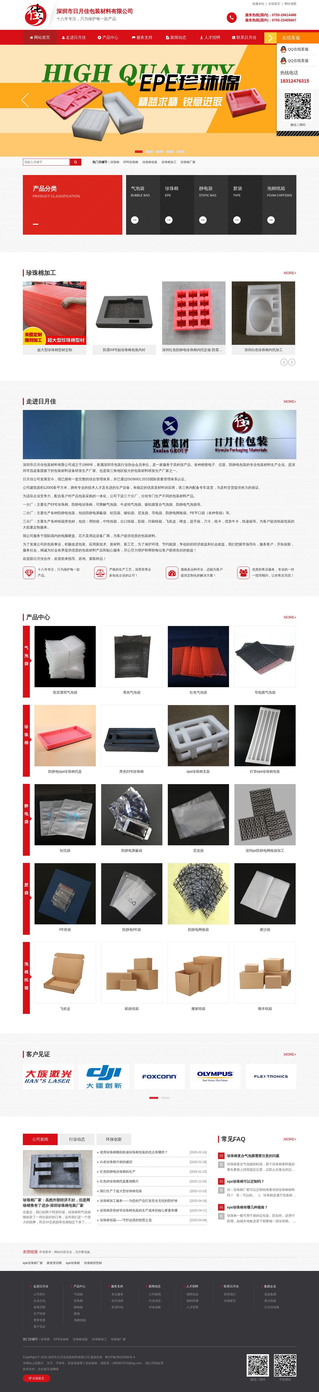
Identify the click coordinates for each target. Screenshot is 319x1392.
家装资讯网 (54, 1263)
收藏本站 (258, 3)
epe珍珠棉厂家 (33, 1263)
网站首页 (40, 37)
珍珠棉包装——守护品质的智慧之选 (126, 1220)
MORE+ (290, 273)
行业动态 (77, 1139)
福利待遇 (192, 1300)
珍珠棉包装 (149, 162)
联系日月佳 (244, 37)
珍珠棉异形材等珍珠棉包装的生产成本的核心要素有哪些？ (137, 1212)
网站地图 (290, 3)
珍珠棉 (114, 162)
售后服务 (117, 1294)
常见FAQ (117, 1307)
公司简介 (40, 1294)
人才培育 (192, 1307)
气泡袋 (26, 656)
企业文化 (40, 1300)
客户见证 (40, 1326)
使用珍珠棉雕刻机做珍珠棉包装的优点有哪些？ (134, 1152)
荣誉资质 (40, 1320)
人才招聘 (210, 37)
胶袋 (77, 1313)
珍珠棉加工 (169, 162)
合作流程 (117, 1300)
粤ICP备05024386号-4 (120, 1357)
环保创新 (114, 1139)
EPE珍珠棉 (130, 162)
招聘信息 (192, 1294)
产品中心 (108, 37)
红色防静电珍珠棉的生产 (118, 1171)
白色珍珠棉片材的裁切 (116, 1162)
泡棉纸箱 (80, 1320)
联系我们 (230, 1294)
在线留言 (274, 3)
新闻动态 (176, 37)
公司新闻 (40, 1139)
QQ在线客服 (294, 49)
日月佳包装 (271, 1307)
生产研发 (40, 1313)
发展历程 (40, 1307)
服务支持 (142, 37)
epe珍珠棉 (73, 1263)
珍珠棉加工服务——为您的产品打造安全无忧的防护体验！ (137, 1202)
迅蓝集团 (270, 1294)
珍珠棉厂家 (188, 162)
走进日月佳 (74, 37)
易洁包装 (270, 1300)
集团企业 (270, 1286)
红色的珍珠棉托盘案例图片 (119, 1181)
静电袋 (26, 814)
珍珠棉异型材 (93, 1263)
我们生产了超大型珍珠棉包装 (121, 1191)
